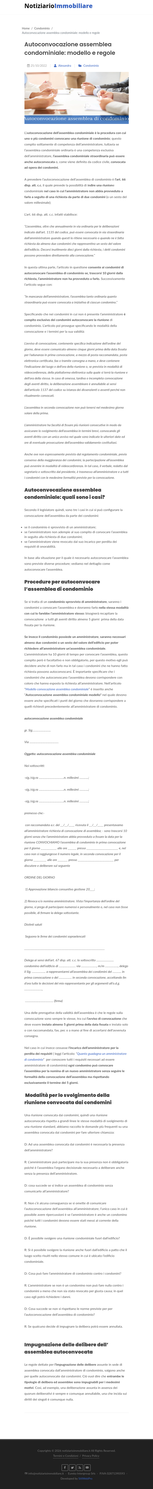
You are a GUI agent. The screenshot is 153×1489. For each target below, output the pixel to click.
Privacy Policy (90, 1455)
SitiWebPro (85, 1478)
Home (26, 28)
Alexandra (62, 65)
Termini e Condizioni (65, 1455)
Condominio (42, 28)
